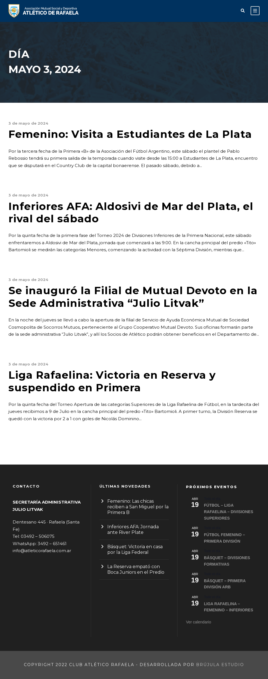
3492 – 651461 (52, 543)
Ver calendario (198, 622)
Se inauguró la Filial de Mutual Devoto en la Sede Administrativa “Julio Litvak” (133, 296)
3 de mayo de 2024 (28, 123)
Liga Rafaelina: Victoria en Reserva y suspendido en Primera (112, 381)
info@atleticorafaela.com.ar (42, 550)
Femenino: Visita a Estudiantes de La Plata (130, 134)
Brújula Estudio (220, 664)
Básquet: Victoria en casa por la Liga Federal (135, 549)
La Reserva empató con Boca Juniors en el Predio (135, 569)
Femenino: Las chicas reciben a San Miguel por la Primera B (138, 507)
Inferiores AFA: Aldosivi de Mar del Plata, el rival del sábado (130, 212)
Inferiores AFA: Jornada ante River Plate (133, 529)
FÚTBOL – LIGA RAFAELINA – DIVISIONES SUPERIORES (228, 511)
